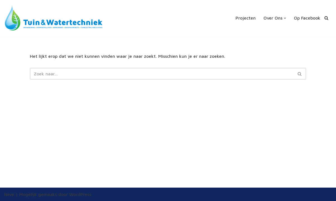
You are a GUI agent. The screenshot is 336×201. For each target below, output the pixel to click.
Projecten (246, 17)
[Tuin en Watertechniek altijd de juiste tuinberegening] (53, 18)
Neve (9, 194)
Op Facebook (307, 17)
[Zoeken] (326, 18)
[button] (285, 18)
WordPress (80, 194)
